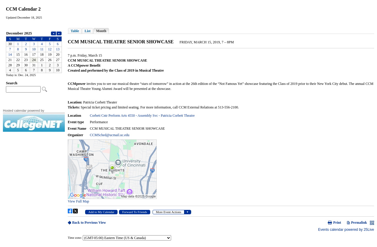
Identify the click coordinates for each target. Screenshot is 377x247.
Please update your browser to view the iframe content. (34, 51)
